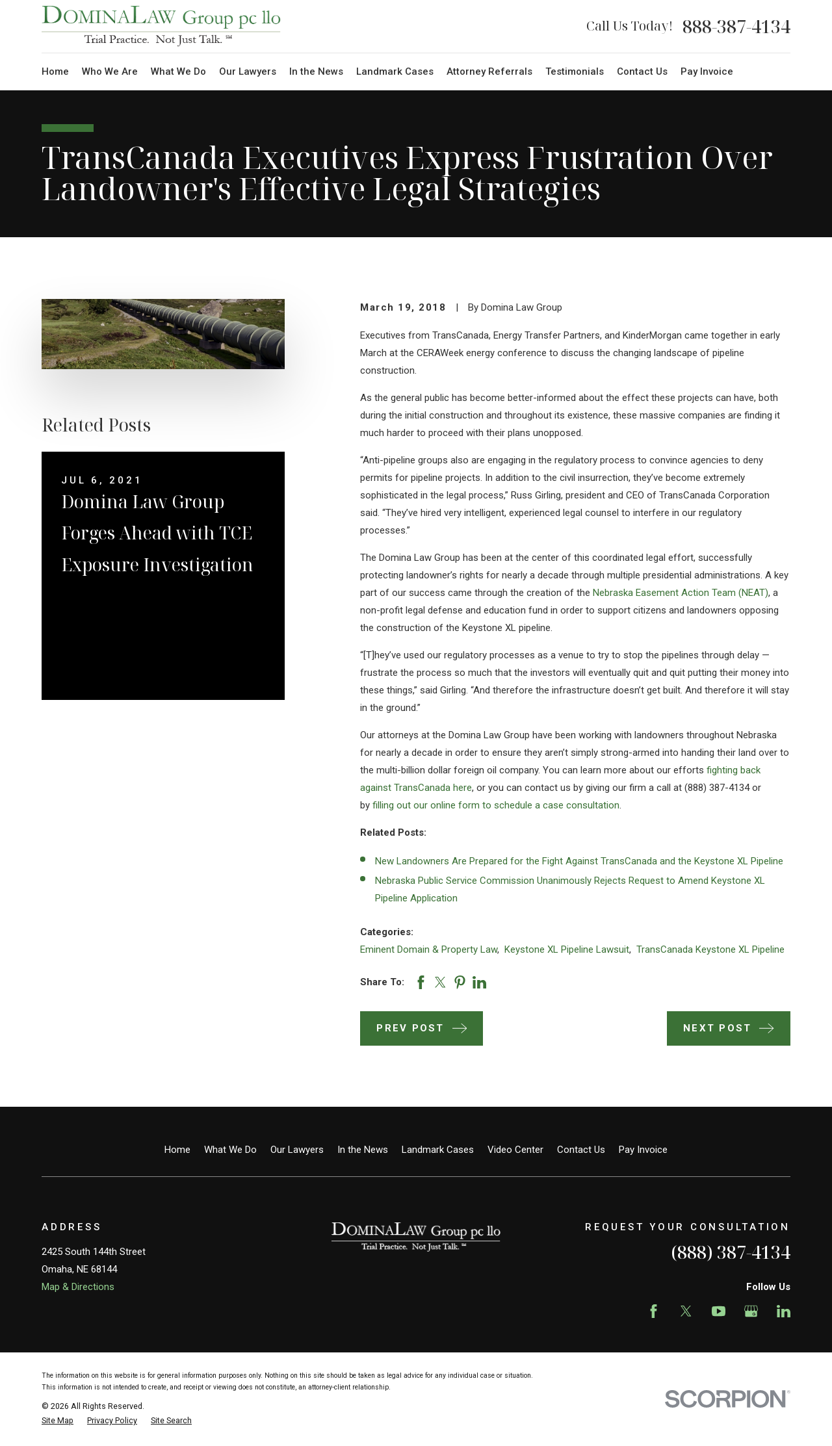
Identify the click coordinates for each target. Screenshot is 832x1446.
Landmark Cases (438, 1150)
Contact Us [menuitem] (642, 71)
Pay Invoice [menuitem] (707, 71)
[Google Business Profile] (751, 1311)
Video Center (515, 1150)
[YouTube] (718, 1311)
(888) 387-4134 (730, 1252)
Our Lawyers (297, 1150)
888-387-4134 (736, 26)
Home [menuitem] (55, 71)
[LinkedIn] (783, 1311)
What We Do (230, 1150)
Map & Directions (78, 1287)
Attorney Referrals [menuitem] (489, 71)
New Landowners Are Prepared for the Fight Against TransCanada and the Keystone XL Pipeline (579, 861)
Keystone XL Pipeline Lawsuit (566, 949)
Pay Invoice (643, 1150)
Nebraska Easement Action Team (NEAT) (680, 593)
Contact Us (581, 1150)
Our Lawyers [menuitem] (247, 71)
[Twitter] (686, 1311)
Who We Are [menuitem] (110, 71)
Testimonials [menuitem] (574, 71)
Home (177, 1150)
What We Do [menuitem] (178, 71)
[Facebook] (653, 1311)
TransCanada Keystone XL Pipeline (710, 949)
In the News (362, 1150)
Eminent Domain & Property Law (428, 949)
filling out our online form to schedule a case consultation (495, 805)
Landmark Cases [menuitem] (395, 71)
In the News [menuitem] (316, 71)
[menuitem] (57, 1421)
